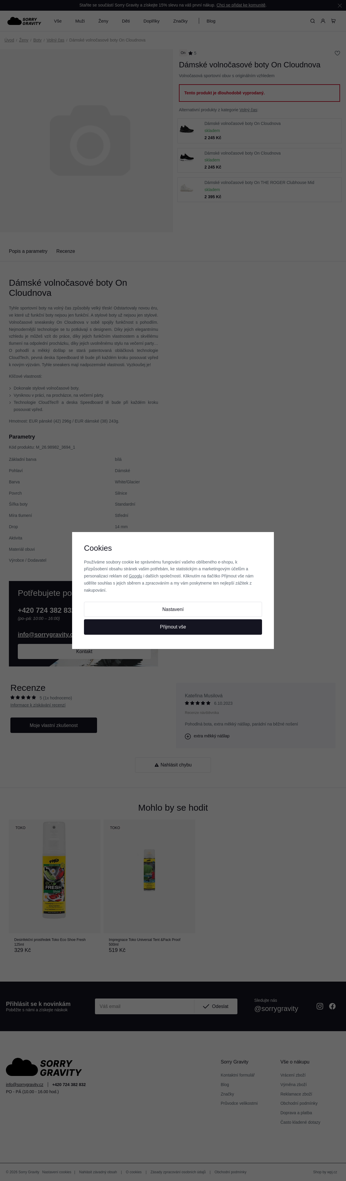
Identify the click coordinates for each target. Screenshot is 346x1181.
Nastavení (173, 609)
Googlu (135, 576)
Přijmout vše (173, 626)
